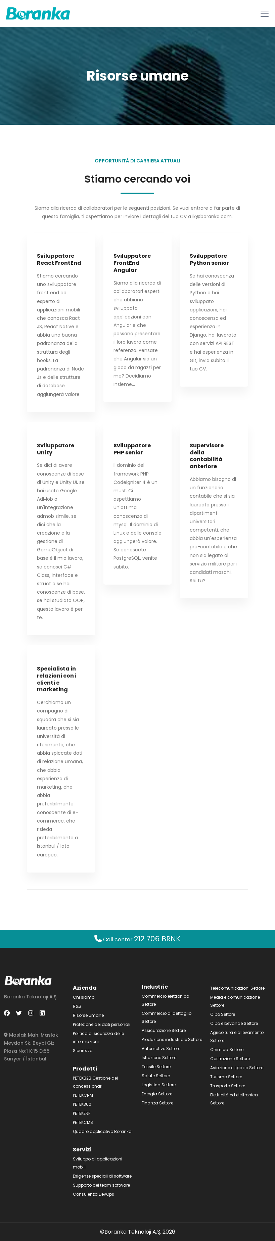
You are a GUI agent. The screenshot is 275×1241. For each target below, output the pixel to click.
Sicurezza (83, 1050)
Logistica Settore (159, 1085)
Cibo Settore (222, 1014)
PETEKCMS (83, 1122)
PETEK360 (82, 1104)
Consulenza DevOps (93, 1194)
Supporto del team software (101, 1185)
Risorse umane (88, 1015)
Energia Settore (157, 1094)
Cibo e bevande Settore (234, 1023)
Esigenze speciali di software (102, 1176)
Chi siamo (83, 997)
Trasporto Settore (227, 1086)
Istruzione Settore (159, 1057)
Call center (137, 939)
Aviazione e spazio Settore (236, 1068)
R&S (77, 1006)
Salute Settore (156, 1076)
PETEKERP (81, 1113)
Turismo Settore (226, 1077)
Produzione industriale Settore (172, 1039)
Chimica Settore (226, 1049)
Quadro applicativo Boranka (102, 1131)
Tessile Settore (156, 1067)
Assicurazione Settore (164, 1030)
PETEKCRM (83, 1095)
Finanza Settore (157, 1103)
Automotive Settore (161, 1048)
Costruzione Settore (230, 1058)
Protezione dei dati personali (101, 1024)
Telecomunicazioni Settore (237, 988)
